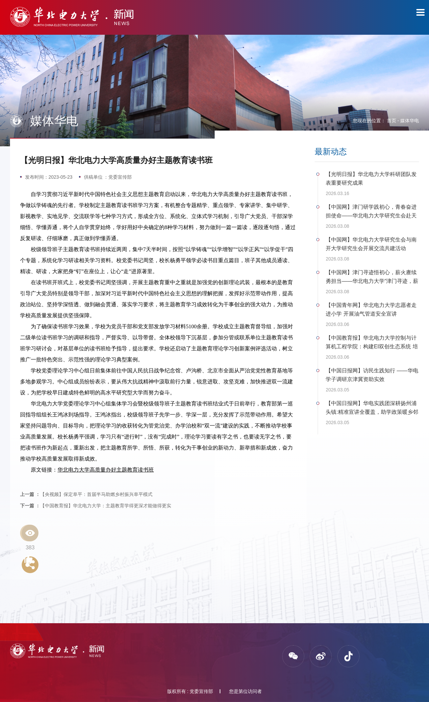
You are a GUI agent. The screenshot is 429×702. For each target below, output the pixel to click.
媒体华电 (409, 120)
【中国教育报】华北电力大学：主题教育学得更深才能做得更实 (95, 505)
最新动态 (331, 151)
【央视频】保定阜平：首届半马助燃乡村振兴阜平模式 (86, 494)
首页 (391, 120)
